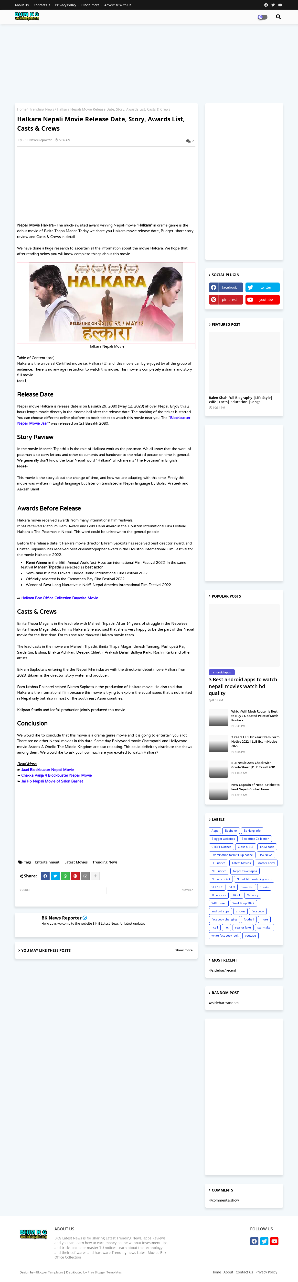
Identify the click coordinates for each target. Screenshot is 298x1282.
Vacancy (252, 895)
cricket (240, 911)
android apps (220, 911)
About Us (22, 5)
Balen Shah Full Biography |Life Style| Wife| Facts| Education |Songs (241, 400)
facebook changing (224, 919)
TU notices (219, 895)
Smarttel (247, 887)
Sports (264, 887)
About (228, 1272)
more (264, 919)
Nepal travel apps (245, 871)
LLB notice (218, 863)
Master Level (266, 863)
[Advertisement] (149, 63)
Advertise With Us (117, 5)
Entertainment (47, 862)
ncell (215, 927)
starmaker (264, 927)
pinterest (229, 299)
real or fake (243, 927)
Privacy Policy (66, 5)
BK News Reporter (62, 918)
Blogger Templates (49, 1272)
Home (22, 109)
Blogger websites (223, 839)
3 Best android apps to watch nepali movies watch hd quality (243, 686)
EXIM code (267, 847)
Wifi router (219, 903)
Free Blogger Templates (105, 1272)
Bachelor (231, 830)
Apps (215, 830)
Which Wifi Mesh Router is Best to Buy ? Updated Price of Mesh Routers (254, 715)
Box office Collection (255, 839)
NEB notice (219, 871)
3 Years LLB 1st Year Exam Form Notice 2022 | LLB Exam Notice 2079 (255, 741)
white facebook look (225, 935)
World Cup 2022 (243, 903)
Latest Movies (76, 862)
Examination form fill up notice (232, 855)
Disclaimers (90, 5)
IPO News (265, 855)
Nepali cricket (221, 879)
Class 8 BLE (246, 847)
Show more (183, 950)
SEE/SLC (217, 887)
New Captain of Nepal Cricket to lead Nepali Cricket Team (255, 787)
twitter (266, 287)
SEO (232, 887)
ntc (226, 927)
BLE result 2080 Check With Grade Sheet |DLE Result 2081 (253, 764)
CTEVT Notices (221, 847)
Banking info (252, 830)
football (249, 919)
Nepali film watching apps (254, 879)
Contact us (42, 5)
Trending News (41, 109)
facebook (229, 287)
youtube (266, 299)
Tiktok (237, 895)
